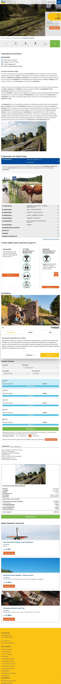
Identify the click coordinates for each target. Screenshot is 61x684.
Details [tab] (30, 332)
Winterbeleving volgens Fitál (8, 681)
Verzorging (5, 371)
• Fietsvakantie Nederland (7, 659)
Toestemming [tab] (10, 332)
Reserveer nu (54, 28)
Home (2, 38)
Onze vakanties (6, 646)
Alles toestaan (50, 355)
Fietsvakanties (5, 656)
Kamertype (25, 365)
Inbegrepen (5, 446)
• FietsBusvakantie (6, 651)
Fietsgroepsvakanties (6, 649)
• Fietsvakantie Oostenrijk (7, 666)
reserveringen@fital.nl (8, 643)
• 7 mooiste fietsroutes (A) (8, 668)
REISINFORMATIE (5, 678)
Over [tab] (50, 332)
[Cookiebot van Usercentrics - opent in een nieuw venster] (52, 328)
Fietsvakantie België (16, 38)
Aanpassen (30, 355)
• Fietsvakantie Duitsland (7, 661)
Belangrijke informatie (7, 683)
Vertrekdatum (36, 371)
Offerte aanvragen (51, 439)
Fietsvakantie (8, 38)
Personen (5, 365)
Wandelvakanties (5, 671)
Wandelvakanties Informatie (8, 673)
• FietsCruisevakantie (6, 654)
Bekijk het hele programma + (51, 239)
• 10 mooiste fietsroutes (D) (8, 663)
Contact (49, 2)
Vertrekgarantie (5, 675)
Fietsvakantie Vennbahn (28, 38)
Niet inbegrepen (16, 446)
